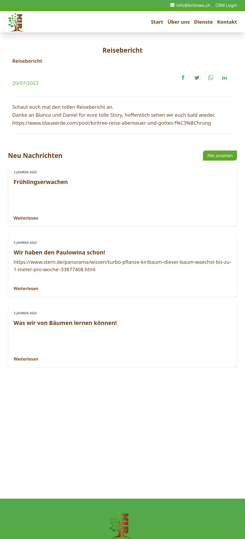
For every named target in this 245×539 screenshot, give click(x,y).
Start (157, 21)
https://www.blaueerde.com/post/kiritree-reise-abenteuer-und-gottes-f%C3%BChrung (111, 122)
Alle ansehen (220, 155)
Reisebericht (27, 60)
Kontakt (227, 21)
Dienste (203, 21)
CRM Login (226, 5)
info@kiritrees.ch (190, 5)
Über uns (179, 21)
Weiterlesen (26, 218)
